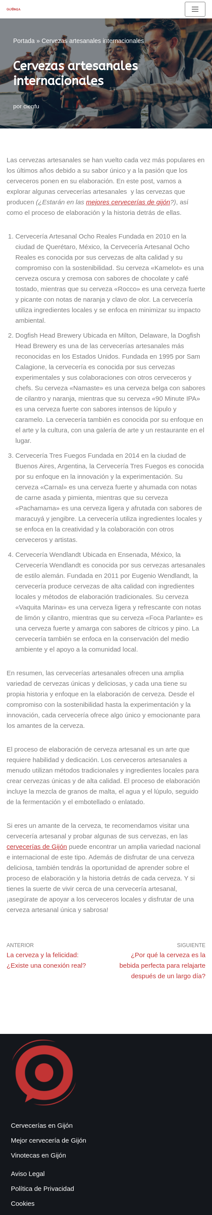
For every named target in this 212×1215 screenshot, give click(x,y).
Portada (24, 40)
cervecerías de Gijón (37, 846)
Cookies (23, 1203)
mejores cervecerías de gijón (128, 202)
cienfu (31, 106)
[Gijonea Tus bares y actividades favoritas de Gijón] (14, 9)
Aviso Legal (28, 1173)
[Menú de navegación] (195, 9)
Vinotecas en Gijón (38, 1155)
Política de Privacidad (42, 1188)
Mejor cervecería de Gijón (48, 1140)
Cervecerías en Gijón (42, 1125)
